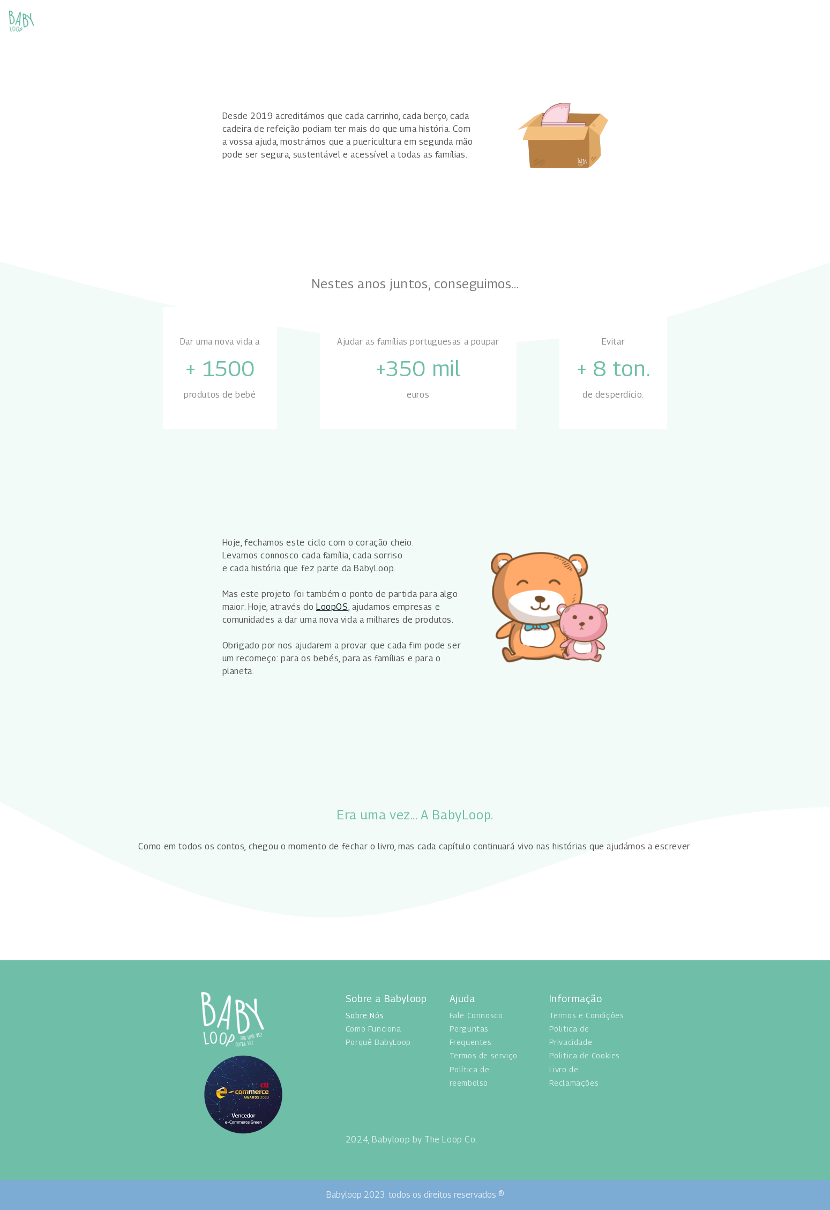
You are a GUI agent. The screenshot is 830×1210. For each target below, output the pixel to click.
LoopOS (332, 607)
